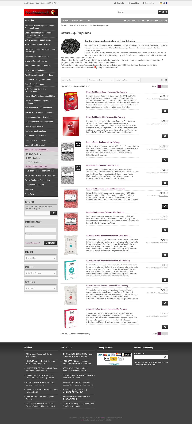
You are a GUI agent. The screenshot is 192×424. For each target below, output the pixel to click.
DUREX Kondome (33, 158)
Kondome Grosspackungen (36, 166)
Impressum (77, 21)
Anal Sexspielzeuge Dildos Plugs (39, 75)
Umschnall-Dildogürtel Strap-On (38, 79)
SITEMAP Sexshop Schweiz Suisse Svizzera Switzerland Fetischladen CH (39, 405)
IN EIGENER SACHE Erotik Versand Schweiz (39, 397)
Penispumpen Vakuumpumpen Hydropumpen (38, 102)
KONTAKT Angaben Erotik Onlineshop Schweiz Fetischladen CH (39, 362)
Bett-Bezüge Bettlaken (34, 126)
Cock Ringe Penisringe (34, 84)
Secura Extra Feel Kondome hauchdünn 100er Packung (108, 236)
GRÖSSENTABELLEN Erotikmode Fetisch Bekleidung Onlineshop (78, 376)
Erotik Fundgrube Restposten (37, 180)
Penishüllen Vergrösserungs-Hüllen (40, 96)
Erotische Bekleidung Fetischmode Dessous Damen (39, 27)
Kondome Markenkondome (36, 149)
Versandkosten (163, 99)
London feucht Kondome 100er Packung (102, 165)
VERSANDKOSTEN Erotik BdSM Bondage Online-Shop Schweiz (74, 369)
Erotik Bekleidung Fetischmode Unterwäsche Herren (38, 34)
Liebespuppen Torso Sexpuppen (38, 117)
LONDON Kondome (33, 154)
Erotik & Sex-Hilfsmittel (35, 145)
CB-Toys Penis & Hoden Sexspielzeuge (35, 90)
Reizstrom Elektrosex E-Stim (37, 44)
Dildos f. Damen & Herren (36, 61)
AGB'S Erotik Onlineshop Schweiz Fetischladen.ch (38, 355)
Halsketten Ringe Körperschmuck (39, 171)
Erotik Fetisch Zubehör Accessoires (40, 175)
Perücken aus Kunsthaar (35, 131)
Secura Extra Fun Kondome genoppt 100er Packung (107, 286)
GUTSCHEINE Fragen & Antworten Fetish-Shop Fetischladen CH (78, 405)
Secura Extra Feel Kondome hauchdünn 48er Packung (108, 261)
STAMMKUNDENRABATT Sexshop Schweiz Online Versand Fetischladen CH (77, 383)
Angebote (29, 189)
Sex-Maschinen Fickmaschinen (38, 108)
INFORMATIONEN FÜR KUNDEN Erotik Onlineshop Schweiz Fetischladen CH (77, 355)
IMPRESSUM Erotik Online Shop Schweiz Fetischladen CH (41, 390)
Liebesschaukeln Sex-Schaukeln (39, 122)
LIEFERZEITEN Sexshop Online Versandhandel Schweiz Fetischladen (76, 362)
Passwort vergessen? (32, 243)
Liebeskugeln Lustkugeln (35, 70)
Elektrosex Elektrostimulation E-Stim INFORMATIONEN (75, 397)
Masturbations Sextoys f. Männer (39, 112)
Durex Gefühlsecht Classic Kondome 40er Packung (106, 92)
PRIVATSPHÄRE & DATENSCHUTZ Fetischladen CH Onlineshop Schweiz (39, 376)
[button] (74, 80)
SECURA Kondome (33, 162)
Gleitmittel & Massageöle (35, 140)
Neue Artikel (30, 194)
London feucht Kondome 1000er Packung (102, 142)
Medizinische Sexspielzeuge (37, 56)
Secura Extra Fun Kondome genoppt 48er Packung (106, 309)
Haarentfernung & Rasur (35, 136)
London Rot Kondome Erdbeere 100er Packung (105, 212)
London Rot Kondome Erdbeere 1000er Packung (105, 189)
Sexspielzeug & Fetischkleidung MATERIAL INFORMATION (74, 390)
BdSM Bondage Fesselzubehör (38, 40)
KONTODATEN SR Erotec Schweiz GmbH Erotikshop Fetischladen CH (41, 369)
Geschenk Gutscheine (34, 185)
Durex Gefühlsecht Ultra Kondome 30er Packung (105, 117)
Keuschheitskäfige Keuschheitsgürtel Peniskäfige (40, 50)
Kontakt (65, 21)
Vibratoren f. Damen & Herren (37, 65)
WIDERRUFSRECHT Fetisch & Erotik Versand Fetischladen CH (39, 383)
